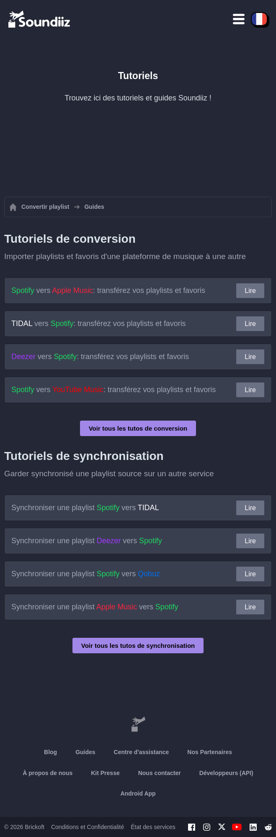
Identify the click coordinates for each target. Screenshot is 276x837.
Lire (250, 290)
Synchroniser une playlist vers (85, 507)
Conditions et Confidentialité (87, 827)
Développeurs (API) (226, 773)
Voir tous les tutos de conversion (138, 428)
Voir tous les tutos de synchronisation (138, 645)
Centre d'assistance (141, 752)
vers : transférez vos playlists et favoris (108, 290)
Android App (137, 793)
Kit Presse (105, 773)
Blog (50, 752)
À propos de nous (47, 773)
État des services (153, 827)
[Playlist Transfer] (39, 19)
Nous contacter (159, 773)
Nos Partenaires (209, 752)
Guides (85, 752)
